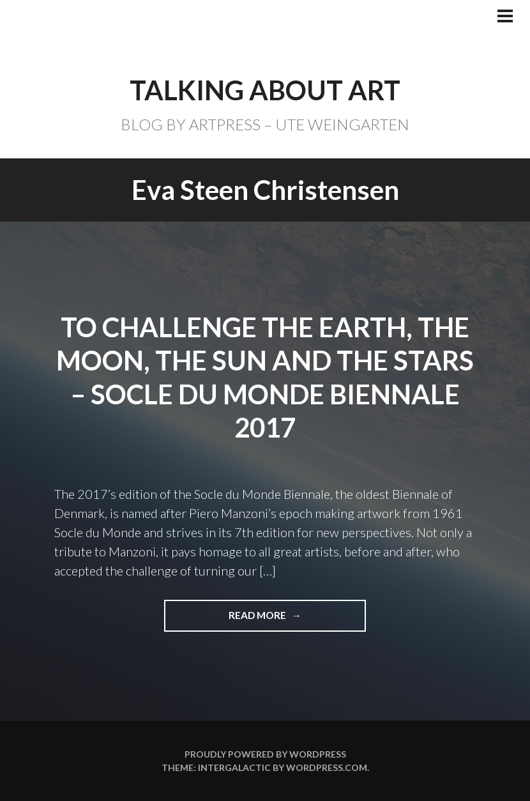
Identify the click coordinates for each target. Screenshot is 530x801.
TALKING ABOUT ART (265, 90)
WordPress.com (326, 767)
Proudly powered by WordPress (265, 754)
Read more (263, 620)
